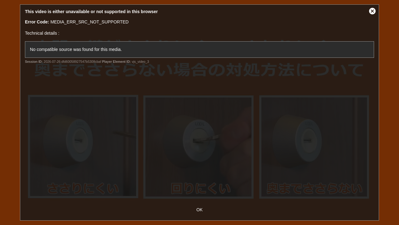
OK (199, 209)
